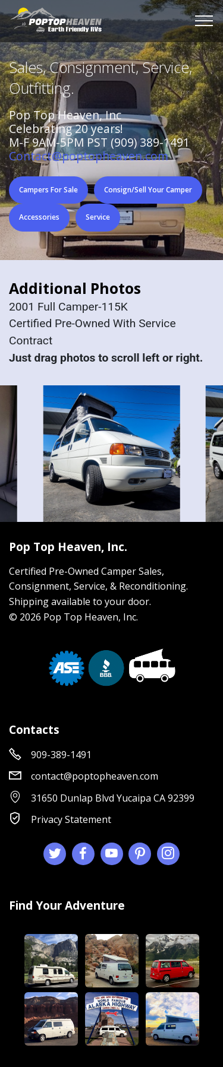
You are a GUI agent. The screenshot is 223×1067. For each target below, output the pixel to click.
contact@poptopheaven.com (94, 776)
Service (98, 217)
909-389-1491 (61, 754)
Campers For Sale (48, 190)
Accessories (39, 217)
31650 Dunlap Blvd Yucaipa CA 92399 (112, 798)
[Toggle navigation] (204, 21)
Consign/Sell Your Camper (148, 190)
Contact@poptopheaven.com (88, 156)
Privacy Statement (71, 819)
